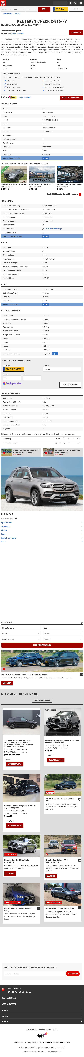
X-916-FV (17, 14)
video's (4, 530)
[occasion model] (63, 628)
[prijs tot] (63, 633)
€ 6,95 (45, 158)
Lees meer (7, 683)
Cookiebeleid (19, 1042)
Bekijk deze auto (14, 764)
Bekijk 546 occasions (42, 645)
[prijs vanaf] (21, 633)
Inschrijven (73, 973)
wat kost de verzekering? (53, 229)
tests (3, 534)
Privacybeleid (30, 1042)
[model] (19, 9)
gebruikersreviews (8, 538)
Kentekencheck (7, 14)
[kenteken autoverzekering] (13, 369)
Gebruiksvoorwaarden (61, 1042)
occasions (5, 526)
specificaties (6, 523)
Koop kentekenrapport (71, 98)
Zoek (44, 9)
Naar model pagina (42, 700)
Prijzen (54, 354)
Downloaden (76, 32)
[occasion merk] (21, 628)
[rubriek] (31, 9)
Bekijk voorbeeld (17, 33)
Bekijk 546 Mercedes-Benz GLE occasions (62, 194)
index (3, 542)
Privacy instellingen (44, 1042)
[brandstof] (63, 639)
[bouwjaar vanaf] (21, 639)
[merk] (7, 9)
